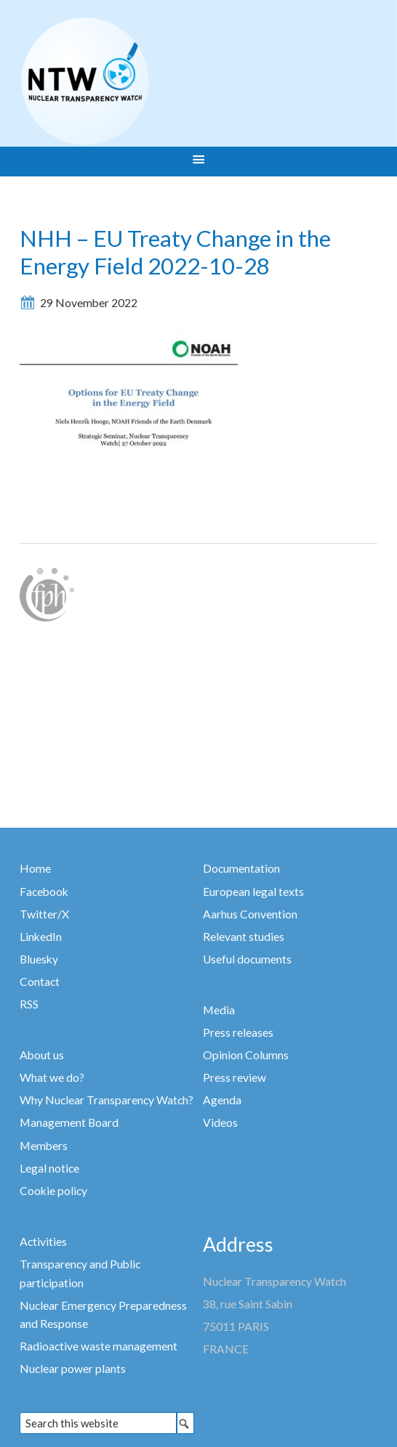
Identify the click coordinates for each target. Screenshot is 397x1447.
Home (35, 868)
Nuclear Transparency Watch (142, 81)
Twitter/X (44, 914)
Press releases (238, 1032)
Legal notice (49, 1168)
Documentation (241, 868)
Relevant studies (243, 936)
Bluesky (39, 959)
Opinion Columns (246, 1054)
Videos (220, 1122)
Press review (234, 1077)
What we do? (52, 1077)
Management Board (69, 1122)
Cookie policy (53, 1190)
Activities (43, 1241)
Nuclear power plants (73, 1368)
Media (219, 1009)
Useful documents (247, 959)
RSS (29, 1004)
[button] (198, 161)
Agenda (222, 1099)
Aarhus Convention (250, 914)
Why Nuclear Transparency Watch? (106, 1099)
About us (42, 1054)
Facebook (44, 891)
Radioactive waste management (98, 1346)
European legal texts (253, 891)
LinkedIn (41, 936)
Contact (40, 981)
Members (44, 1145)
